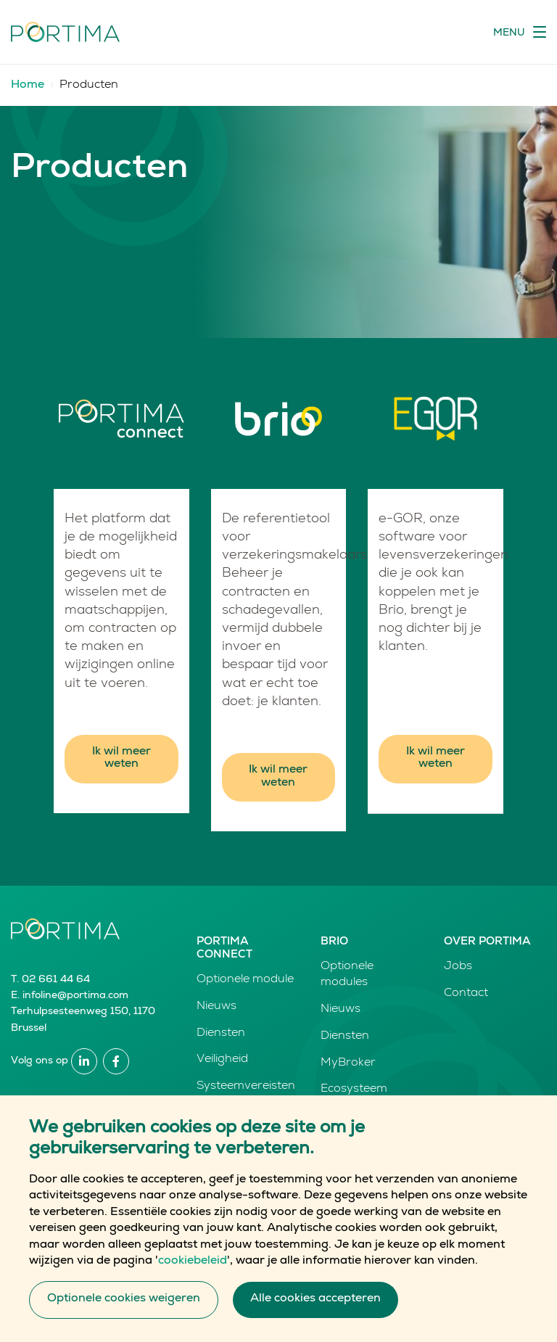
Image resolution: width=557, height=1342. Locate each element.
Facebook (116, 1061)
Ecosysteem (354, 1089)
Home (27, 85)
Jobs (458, 967)
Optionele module (245, 980)
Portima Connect (224, 948)
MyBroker (348, 1063)
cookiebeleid (192, 1271)
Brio (334, 941)
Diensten (221, 1034)
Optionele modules (347, 975)
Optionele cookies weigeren (123, 1309)
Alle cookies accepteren (315, 1309)
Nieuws (216, 1007)
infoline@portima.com (75, 996)
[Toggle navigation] (519, 32)
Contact (466, 994)
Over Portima (487, 941)
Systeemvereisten (246, 1086)
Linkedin (84, 1061)
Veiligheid (222, 1060)
